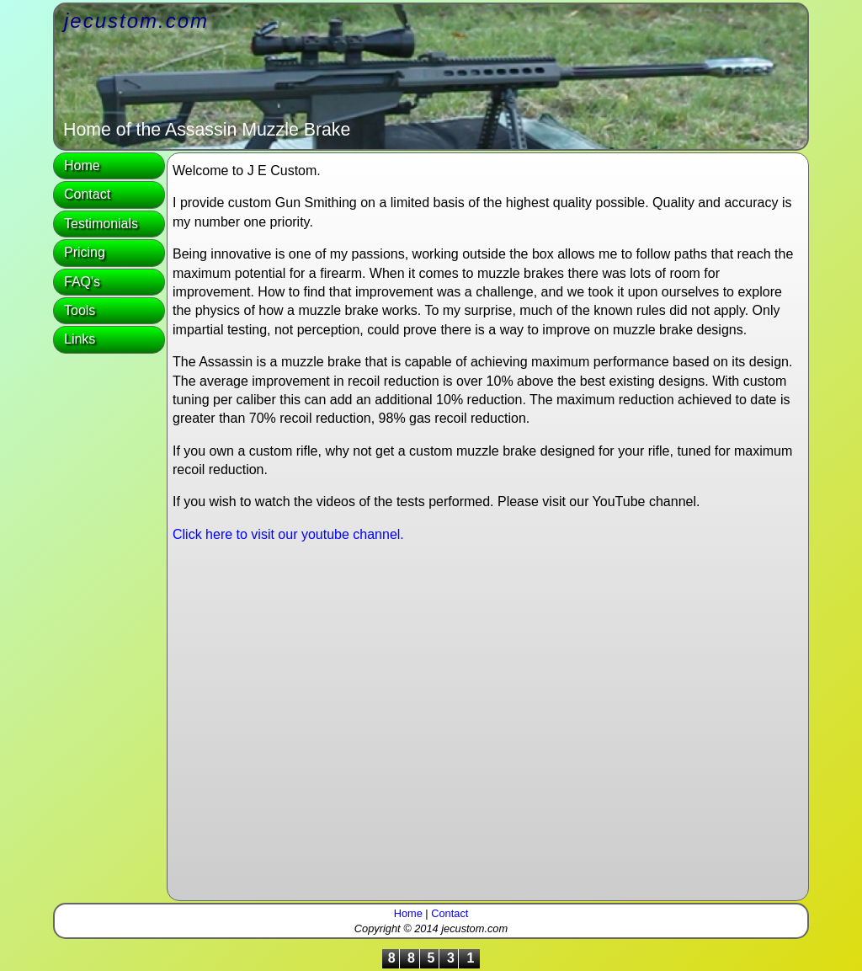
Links (79, 339)
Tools (79, 310)
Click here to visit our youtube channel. (288, 534)
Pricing (84, 252)
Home (82, 165)
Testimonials (101, 223)
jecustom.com (136, 20)
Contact (87, 194)
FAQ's (82, 282)
